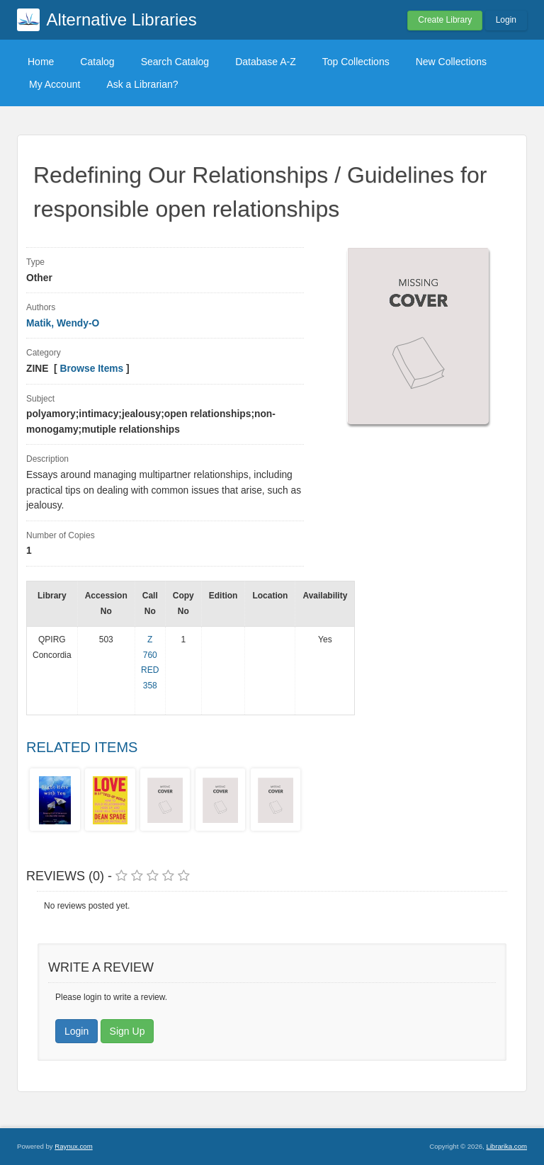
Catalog (97, 61)
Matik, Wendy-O (62, 323)
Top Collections (356, 61)
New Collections (451, 61)
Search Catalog (175, 61)
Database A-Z (265, 61)
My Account (54, 84)
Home (41, 61)
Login (506, 20)
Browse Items (92, 368)
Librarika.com (506, 1146)
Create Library (445, 20)
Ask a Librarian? (142, 84)
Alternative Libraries (122, 19)
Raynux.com (73, 1146)
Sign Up (127, 1031)
